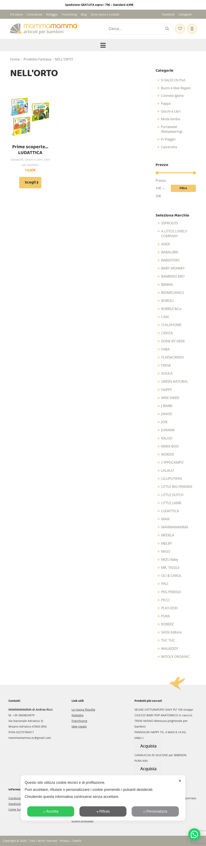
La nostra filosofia (83, 709)
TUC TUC (168, 640)
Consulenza (34, 14)
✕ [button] (179, 781)
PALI (164, 584)
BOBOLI (167, 301)
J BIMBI (166, 406)
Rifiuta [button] (103, 811)
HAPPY (166, 390)
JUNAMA (168, 430)
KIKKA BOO (170, 446)
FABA (165, 349)
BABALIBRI (169, 252)
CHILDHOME (171, 325)
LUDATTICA (170, 511)
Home (15, 59)
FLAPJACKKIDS (172, 357)
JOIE (164, 422)
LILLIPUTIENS (171, 478)
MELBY (166, 543)
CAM (165, 317)
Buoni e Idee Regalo (176, 88)
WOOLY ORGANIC (175, 656)
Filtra (183, 188)
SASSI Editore (171, 632)
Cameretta (169, 147)
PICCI (165, 600)
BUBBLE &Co (171, 309)
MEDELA (167, 535)
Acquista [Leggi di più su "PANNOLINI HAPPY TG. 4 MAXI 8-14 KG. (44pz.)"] (148, 746)
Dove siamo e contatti (105, 14)
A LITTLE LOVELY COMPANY (174, 233)
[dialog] (103, 798)
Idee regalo (79, 726)
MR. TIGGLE (170, 567)
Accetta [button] (50, 811)
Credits (76, 841)
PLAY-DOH (169, 608)
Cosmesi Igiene (172, 95)
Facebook (168, 14)
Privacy (64, 841)
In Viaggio (168, 139)
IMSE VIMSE (170, 398)
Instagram (185, 14)
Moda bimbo (170, 119)
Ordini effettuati (83, 821)
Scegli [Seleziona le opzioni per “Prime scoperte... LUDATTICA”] (30, 182)
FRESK (166, 365)
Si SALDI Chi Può (173, 80)
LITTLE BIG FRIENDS (176, 486)
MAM (165, 519)
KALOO (166, 438)
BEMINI (167, 284)
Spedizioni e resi (19, 804)
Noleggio (52, 14)
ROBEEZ (167, 624)
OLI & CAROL (171, 575)
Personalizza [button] (155, 811)
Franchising (69, 14)
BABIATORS (170, 260)
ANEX (165, 244)
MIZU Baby (169, 559)
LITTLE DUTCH (172, 495)
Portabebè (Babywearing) (171, 129)
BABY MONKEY (173, 268)
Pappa (166, 103)
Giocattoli (16, 159)
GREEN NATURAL (174, 381)
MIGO (165, 551)
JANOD (166, 414)
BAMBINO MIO (172, 276)
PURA (165, 616)
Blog (84, 14)
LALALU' (167, 470)
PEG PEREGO (171, 592)
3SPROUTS (169, 223)
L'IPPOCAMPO (172, 462)
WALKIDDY (169, 648)
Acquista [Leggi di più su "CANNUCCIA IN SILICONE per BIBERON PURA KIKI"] (148, 768)
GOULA (167, 373)
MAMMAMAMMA (174, 527)
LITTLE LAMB (171, 503)
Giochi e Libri (34, 159)
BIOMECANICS (172, 292)
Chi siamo (16, 14)
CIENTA (167, 333)
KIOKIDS (167, 454)
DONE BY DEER (173, 341)
